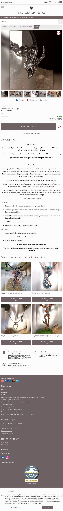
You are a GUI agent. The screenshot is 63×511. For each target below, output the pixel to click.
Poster (43, 100)
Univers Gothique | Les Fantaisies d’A (11, 412)
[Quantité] (4, 118)
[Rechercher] (60, 21)
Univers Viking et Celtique (10, 109)
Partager (20, 100)
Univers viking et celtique (25, 26)
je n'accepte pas (15, 507)
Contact (45, 2)
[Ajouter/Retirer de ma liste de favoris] (59, 127)
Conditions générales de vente (10, 399)
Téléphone (4, 449)
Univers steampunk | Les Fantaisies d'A (12, 409)
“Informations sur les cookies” (44, 501)
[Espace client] (50, 2)
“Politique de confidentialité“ (12, 503)
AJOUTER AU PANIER (28, 127)
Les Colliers (13, 26)
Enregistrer (32, 100)
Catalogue (4, 392)
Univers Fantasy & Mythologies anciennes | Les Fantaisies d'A (18, 414)
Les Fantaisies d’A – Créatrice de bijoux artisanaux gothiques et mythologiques (22, 397)
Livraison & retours (6, 404)
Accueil (5, 26)
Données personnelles (7, 433)
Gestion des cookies (6, 431)
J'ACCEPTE (47, 507)
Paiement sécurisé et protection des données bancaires (16, 402)
